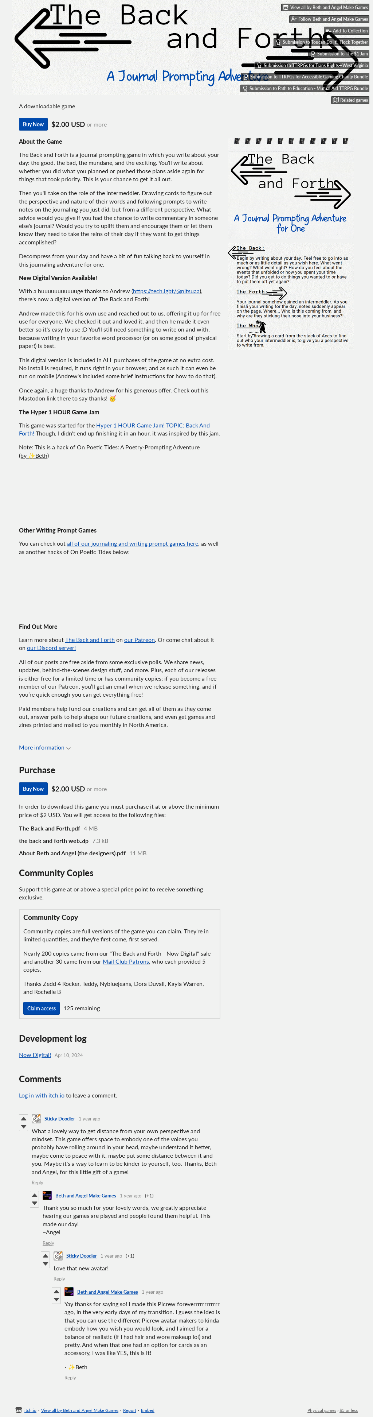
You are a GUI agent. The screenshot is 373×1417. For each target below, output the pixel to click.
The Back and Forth (90, 639)
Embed (147, 1410)
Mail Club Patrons (126, 961)
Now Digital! (35, 1054)
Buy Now (33, 124)
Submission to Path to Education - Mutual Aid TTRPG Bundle (305, 89)
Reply (37, 1182)
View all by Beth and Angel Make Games (79, 1410)
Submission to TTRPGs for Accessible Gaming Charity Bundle (305, 77)
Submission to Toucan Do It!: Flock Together (321, 42)
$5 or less (348, 1410)
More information (45, 747)
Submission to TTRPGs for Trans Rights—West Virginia (312, 65)
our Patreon (139, 639)
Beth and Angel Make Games (85, 1196)
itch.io (30, 1410)
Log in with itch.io (41, 1095)
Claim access (41, 1008)
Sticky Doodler (59, 1119)
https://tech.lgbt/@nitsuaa (166, 290)
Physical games (321, 1410)
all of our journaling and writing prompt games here (132, 543)
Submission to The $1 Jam (339, 54)
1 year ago (89, 1119)
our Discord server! (51, 647)
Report (129, 1410)
